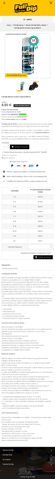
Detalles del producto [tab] (10, 268)
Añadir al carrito (20, 147)
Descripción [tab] (6, 265)
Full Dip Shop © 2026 (27, 477)
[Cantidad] (4, 147)
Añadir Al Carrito (43, 257)
